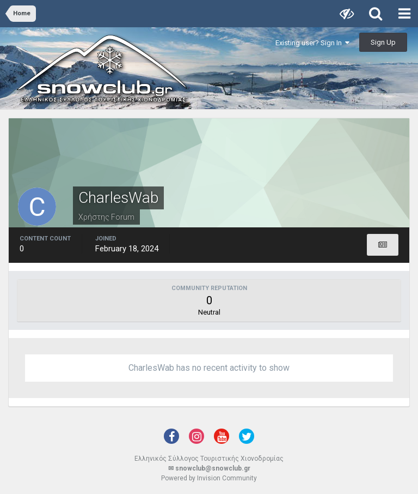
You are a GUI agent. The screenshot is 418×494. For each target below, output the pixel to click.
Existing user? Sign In (312, 43)
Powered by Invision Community (209, 478)
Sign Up (383, 42)
